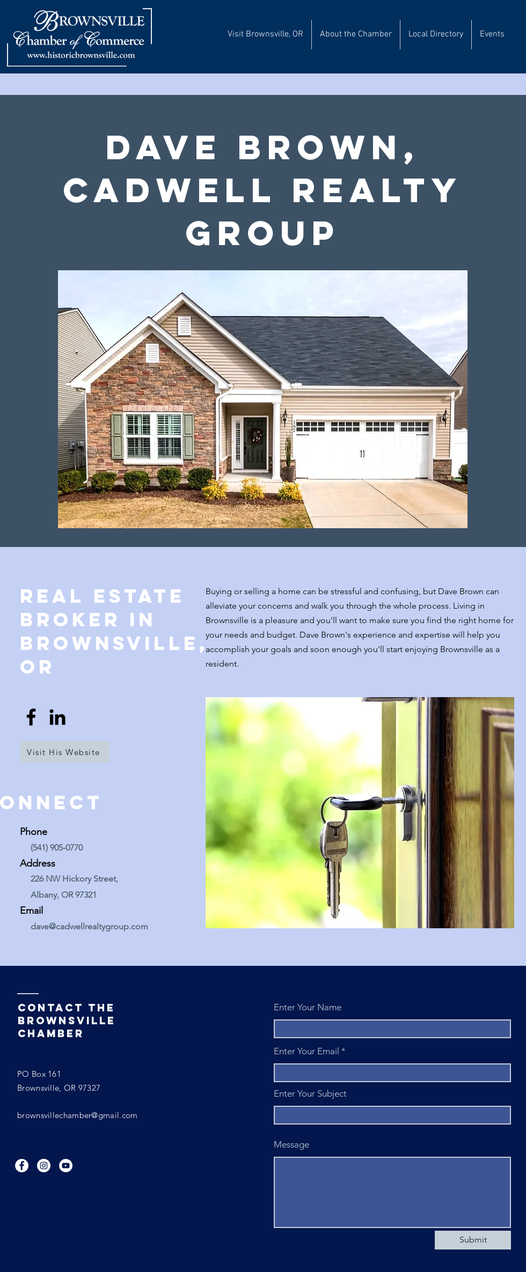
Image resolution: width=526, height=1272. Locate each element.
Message (291, 1144)
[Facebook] (31, 717)
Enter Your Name (307, 1007)
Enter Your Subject (310, 1093)
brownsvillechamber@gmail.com (77, 1115)
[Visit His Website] (64, 752)
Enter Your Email (306, 1051)
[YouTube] (65, 1165)
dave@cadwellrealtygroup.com (89, 926)
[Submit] (473, 1240)
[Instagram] (43, 1165)
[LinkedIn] (57, 717)
